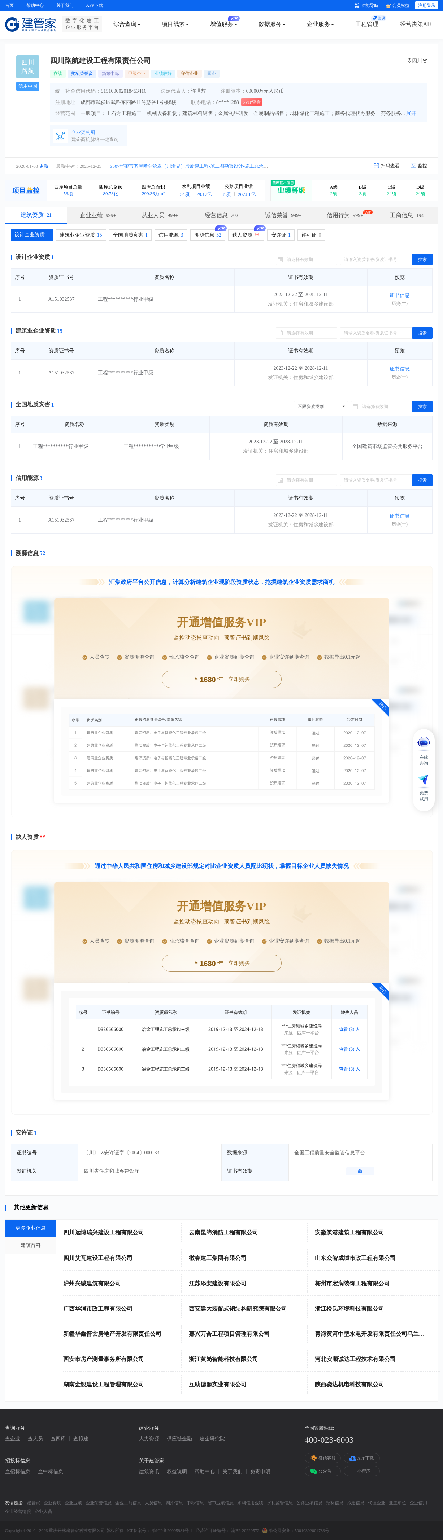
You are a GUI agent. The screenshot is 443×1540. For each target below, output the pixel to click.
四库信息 (174, 1502)
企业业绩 (98, 215)
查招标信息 (17, 1471)
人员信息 (153, 1502)
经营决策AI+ (416, 24)
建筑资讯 (149, 1471)
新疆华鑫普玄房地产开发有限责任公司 (112, 1334)
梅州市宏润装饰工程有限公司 (352, 1283)
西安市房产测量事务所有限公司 (103, 1359)
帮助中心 (35, 5)
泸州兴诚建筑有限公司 (92, 1283)
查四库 (58, 1439)
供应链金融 (179, 1439)
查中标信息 (50, 1471)
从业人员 (160, 215)
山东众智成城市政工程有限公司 (355, 1258)
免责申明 (260, 1471)
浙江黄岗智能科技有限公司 (223, 1359)
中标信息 (195, 1502)
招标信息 (334, 1502)
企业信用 (418, 1502)
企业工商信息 (128, 1502)
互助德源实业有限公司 (218, 1384)
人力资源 (149, 1439)
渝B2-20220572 (245, 1530)
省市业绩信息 (221, 1502)
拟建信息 (355, 1502)
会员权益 (397, 5)
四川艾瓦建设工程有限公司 (98, 1258)
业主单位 (397, 1502)
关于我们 (65, 5)
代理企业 (376, 1502)
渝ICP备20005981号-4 (172, 1530)
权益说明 (177, 1471)
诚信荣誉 (283, 215)
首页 (9, 5)
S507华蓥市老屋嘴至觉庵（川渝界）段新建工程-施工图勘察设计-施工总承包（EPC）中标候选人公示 (214, 166)
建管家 (33, 1502)
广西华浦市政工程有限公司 (98, 1309)
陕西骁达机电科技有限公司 (349, 1384)
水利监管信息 (280, 1502)
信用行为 (345, 215)
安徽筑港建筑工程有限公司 (349, 1232)
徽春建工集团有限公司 (218, 1258)
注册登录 (426, 5)
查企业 (12, 1439)
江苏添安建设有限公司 (218, 1283)
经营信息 (221, 215)
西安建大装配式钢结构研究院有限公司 (238, 1309)
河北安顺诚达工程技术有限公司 (355, 1359)
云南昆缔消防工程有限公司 (223, 1232)
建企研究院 (212, 1439)
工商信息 (407, 215)
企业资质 (52, 1502)
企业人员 (43, 1511)
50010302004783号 (312, 1530)
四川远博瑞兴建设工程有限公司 (103, 1232)
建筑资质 (36, 215)
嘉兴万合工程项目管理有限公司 (229, 1334)
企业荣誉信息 (99, 1502)
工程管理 (366, 24)
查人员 (35, 1439)
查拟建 (80, 1439)
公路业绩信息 (309, 1502)
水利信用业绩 (250, 1502)
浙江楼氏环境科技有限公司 (349, 1309)
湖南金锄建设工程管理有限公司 (103, 1384)
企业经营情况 (18, 1511)
